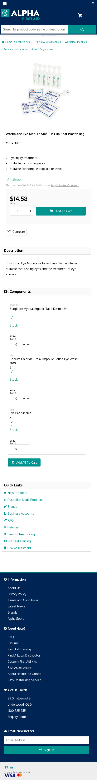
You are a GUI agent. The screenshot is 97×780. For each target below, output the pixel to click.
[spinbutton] (17, 211)
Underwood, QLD (20, 704)
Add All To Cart (26, 462)
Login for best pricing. (65, 185)
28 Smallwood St (20, 698)
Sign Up (49, 750)
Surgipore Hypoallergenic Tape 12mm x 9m (39, 309)
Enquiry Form (17, 717)
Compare (18, 232)
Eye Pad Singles (20, 413)
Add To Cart (63, 211)
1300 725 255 (17, 711)
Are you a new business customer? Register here (28, 49)
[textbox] (34, 29)
